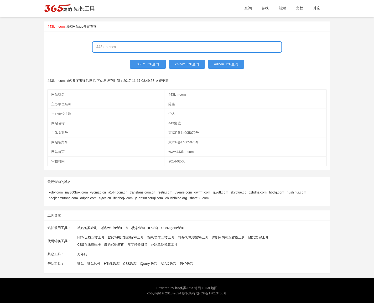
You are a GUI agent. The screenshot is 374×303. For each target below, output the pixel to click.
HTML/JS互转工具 (90, 237)
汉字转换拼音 (138, 244)
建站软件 (94, 264)
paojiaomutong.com (63, 198)
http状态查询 (135, 228)
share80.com (199, 198)
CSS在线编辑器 (89, 244)
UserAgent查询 (172, 228)
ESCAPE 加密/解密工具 (125, 237)
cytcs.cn (105, 198)
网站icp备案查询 (84, 26)
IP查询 (153, 228)
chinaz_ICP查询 (187, 64)
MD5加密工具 (258, 237)
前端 (282, 8)
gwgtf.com (220, 192)
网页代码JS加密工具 (193, 237)
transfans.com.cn (142, 192)
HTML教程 (112, 264)
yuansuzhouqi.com (149, 198)
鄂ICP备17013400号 (211, 293)
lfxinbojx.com (123, 198)
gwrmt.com (202, 192)
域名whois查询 (112, 228)
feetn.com (165, 192)
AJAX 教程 (169, 264)
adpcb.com (88, 198)
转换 (265, 8)
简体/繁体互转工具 (160, 237)
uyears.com (183, 192)
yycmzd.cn (98, 192)
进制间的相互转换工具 (228, 237)
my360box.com (76, 192)
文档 (299, 8)
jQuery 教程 (148, 264)
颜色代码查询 (114, 244)
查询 (248, 8)
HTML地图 (210, 288)
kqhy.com (56, 192)
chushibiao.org (176, 198)
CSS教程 (130, 264)
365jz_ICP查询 (148, 64)
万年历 (82, 254)
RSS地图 (194, 288)
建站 (80, 264)
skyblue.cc (238, 192)
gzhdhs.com (257, 192)
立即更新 (162, 81)
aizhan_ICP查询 (226, 64)
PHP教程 (186, 264)
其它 (317, 8)
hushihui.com (296, 192)
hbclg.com (276, 192)
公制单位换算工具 (164, 244)
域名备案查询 (87, 228)
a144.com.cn (117, 192)
